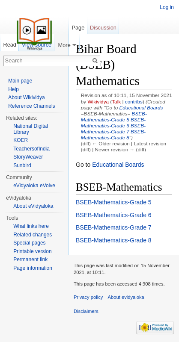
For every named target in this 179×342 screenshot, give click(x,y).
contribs (134, 101)
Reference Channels (31, 106)
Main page (20, 81)
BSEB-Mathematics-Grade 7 (113, 128)
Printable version (32, 251)
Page (78, 27)
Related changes (32, 235)
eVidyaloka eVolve (34, 186)
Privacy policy (88, 297)
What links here (31, 226)
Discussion (103, 27)
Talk (116, 101)
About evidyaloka (126, 297)
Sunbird (22, 165)
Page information (32, 268)
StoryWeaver (28, 157)
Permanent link (30, 259)
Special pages (29, 243)
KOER (20, 140)
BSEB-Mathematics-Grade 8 (113, 134)
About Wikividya (26, 97)
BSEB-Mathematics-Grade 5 (114, 116)
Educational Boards (141, 107)
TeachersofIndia (31, 149)
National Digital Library (30, 129)
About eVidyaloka (33, 206)
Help (13, 89)
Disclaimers (86, 311)
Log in (167, 7)
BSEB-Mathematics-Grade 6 (113, 122)
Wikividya (98, 101)
